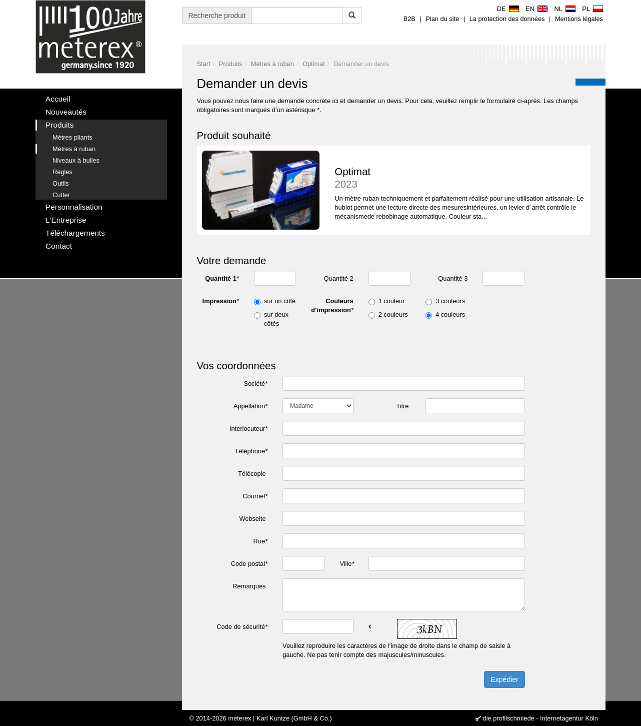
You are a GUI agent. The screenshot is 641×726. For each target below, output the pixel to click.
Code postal (249, 563)
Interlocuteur (249, 428)
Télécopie (253, 473)
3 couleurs (450, 301)
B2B (410, 19)
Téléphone (251, 451)
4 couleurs (450, 314)
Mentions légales (579, 19)
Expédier (504, 679)
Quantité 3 (453, 278)
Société (256, 383)
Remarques (250, 586)
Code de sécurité (242, 626)
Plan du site (442, 19)
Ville (347, 563)
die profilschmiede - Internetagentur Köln (540, 718)
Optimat (313, 64)
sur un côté (280, 301)
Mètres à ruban (272, 64)
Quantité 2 (339, 278)
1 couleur (391, 301)
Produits (230, 64)
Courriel (255, 496)
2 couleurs (393, 314)
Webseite (253, 518)
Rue (261, 541)
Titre (403, 406)
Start (203, 64)
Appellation (251, 406)
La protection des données (507, 19)
